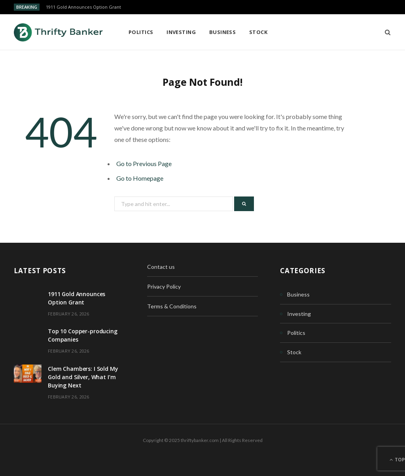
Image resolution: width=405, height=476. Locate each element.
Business (222, 32)
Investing (181, 32)
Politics (141, 32)
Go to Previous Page (144, 163)
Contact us (161, 266)
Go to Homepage (139, 178)
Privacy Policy (164, 286)
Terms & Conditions (172, 306)
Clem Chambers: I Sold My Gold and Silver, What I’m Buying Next (83, 377)
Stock (258, 32)
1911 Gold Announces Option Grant (83, 7)
